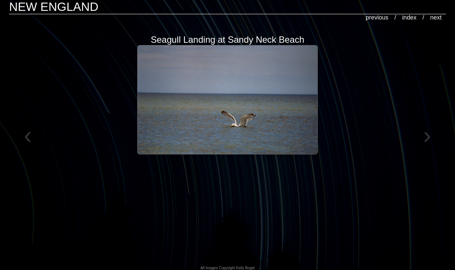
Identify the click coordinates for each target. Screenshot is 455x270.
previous (377, 17)
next (436, 17)
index (409, 17)
